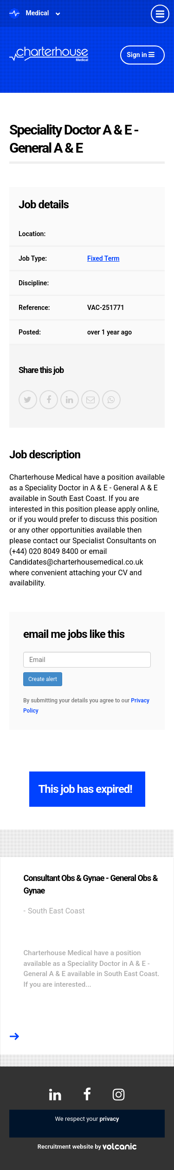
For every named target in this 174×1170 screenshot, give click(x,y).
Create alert (42, 679)
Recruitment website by (87, 1146)
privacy (109, 1118)
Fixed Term (103, 258)
